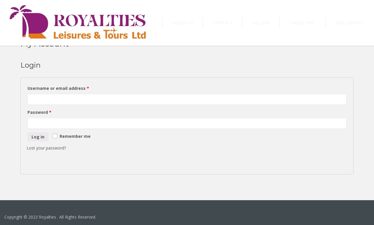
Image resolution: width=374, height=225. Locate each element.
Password (39, 112)
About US (219, 22)
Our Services (354, 22)
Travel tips (314, 22)
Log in (38, 137)
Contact (251, 22)
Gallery (281, 22)
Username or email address (58, 88)
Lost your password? (46, 148)
